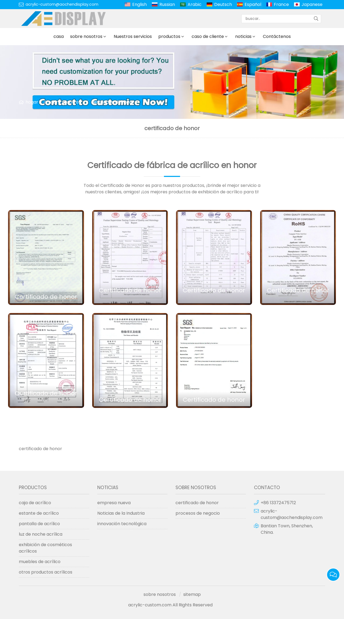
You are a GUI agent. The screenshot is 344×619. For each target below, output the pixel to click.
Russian (167, 4)
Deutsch (223, 4)
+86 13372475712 (278, 503)
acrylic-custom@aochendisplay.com (62, 4)
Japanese (312, 4)
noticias (243, 36)
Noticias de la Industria (121, 513)
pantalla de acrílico (39, 524)
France (281, 4)
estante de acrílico (39, 513)
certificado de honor (112, 102)
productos (169, 36)
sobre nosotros (86, 36)
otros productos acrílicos (45, 572)
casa (58, 36)
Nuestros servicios (133, 36)
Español (253, 4)
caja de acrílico (35, 503)
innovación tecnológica (121, 524)
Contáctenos (277, 36)
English (139, 4)
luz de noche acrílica (40, 534)
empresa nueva (114, 503)
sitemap (192, 594)
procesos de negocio (197, 513)
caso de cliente (208, 36)
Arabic (195, 4)
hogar (32, 102)
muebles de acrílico (39, 561)
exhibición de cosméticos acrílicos (45, 548)
